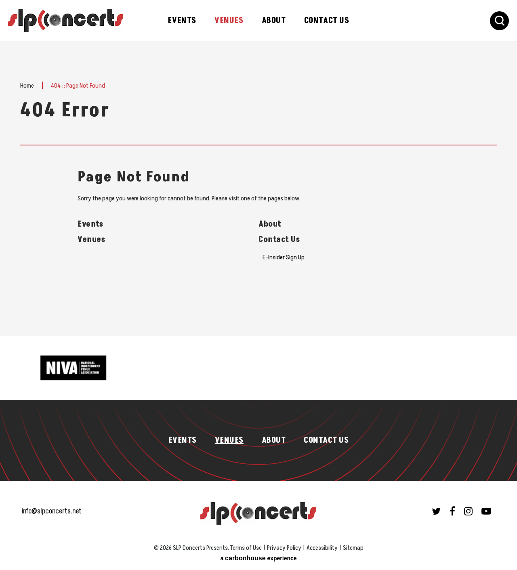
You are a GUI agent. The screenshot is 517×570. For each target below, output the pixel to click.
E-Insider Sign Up (284, 257)
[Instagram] (468, 511)
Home (27, 85)
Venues (229, 20)
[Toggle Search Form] (499, 20)
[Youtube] (486, 511)
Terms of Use (246, 547)
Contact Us (326, 20)
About (274, 20)
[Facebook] (452, 511)
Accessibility (322, 547)
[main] (258, 188)
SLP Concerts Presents (65, 20)
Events (182, 20)
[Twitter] (436, 511)
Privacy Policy (284, 547)
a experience (258, 558)
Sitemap (353, 547)
